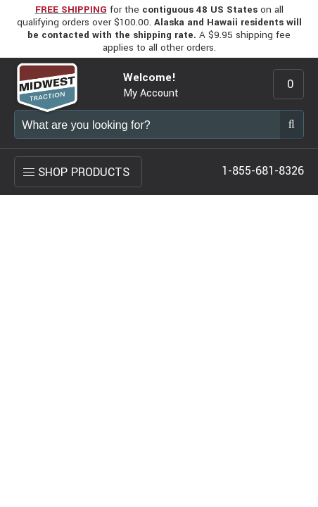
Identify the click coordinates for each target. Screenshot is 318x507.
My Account (151, 93)
